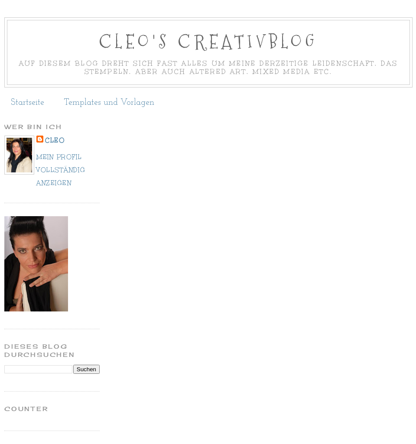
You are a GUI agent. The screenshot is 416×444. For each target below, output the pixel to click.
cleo (55, 140)
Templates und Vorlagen (109, 102)
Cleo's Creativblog (208, 42)
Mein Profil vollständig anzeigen (60, 170)
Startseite (27, 102)
